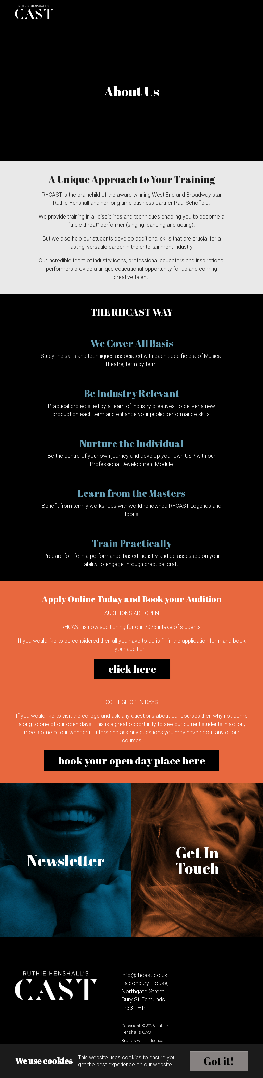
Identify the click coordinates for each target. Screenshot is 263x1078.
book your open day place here (131, 760)
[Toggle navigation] (242, 12)
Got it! (219, 1061)
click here (132, 669)
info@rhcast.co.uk (144, 975)
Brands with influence (142, 1040)
